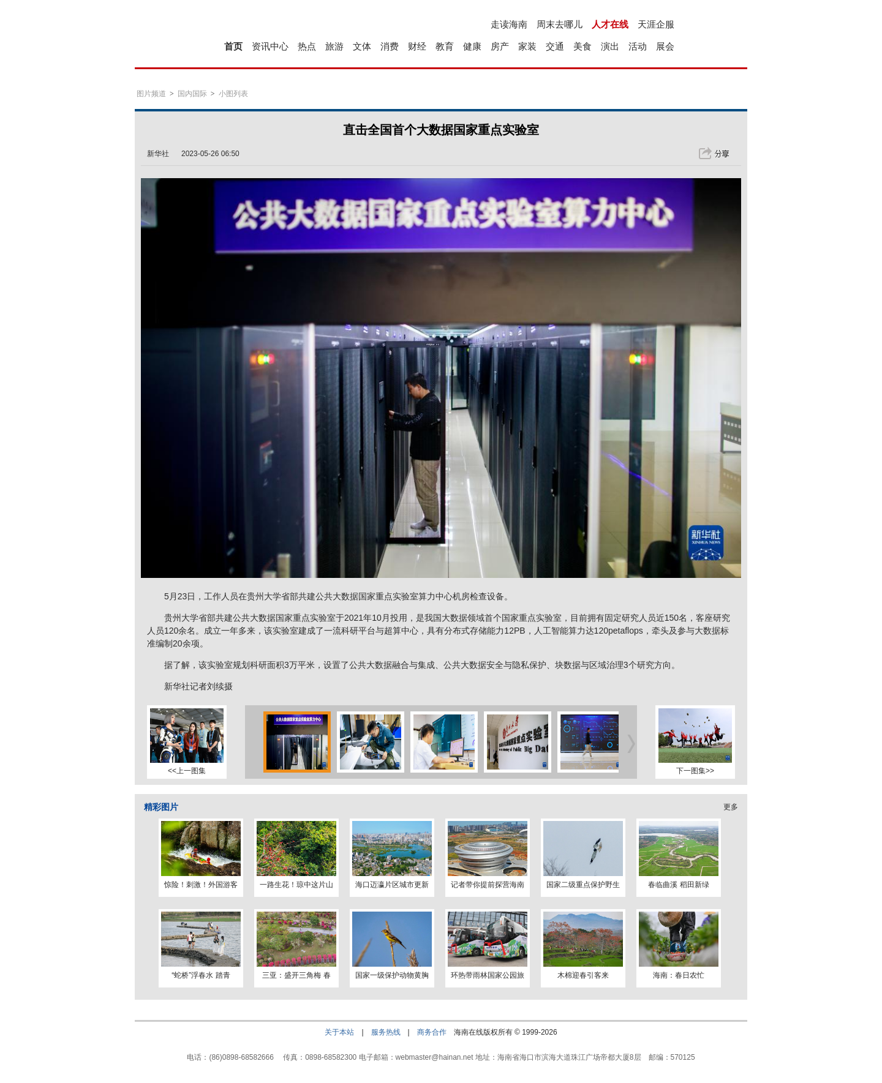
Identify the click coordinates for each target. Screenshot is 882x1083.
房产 (500, 46)
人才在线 (610, 24)
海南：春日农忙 (678, 975)
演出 (610, 46)
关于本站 (339, 1032)
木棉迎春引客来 (583, 975)
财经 (417, 46)
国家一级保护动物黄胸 (392, 975)
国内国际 (192, 93)
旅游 (334, 46)
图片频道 (151, 93)
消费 (389, 46)
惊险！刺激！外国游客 (201, 884)
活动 (637, 46)
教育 (444, 46)
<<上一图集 (187, 770)
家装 (527, 46)
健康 (472, 46)
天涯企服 (656, 24)
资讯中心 (270, 46)
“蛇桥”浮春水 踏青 (201, 975)
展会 (665, 46)
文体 (362, 46)
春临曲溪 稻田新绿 (678, 884)
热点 (307, 46)
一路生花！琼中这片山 (296, 884)
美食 (582, 46)
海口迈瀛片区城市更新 (392, 884)
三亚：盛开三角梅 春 (296, 975)
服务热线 (386, 1032)
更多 (730, 807)
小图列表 (233, 93)
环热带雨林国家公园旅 (487, 975)
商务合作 (432, 1032)
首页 (233, 46)
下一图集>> (695, 770)
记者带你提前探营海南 (487, 884)
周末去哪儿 (559, 24)
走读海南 (509, 24)
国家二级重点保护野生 (583, 884)
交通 (555, 46)
